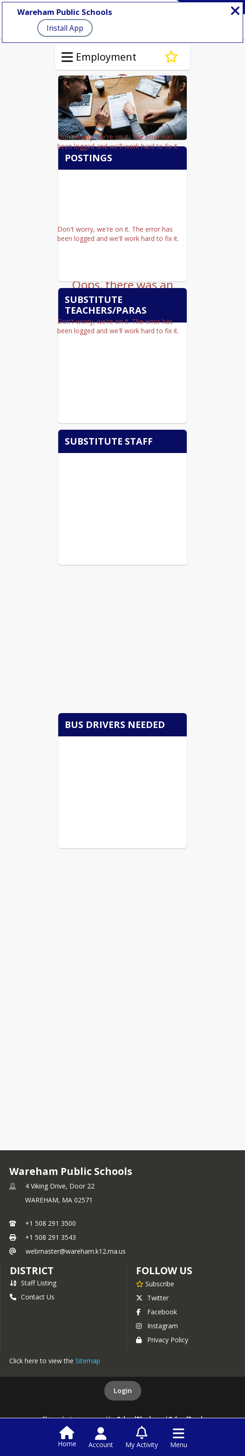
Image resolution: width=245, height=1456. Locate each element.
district (32, 1270)
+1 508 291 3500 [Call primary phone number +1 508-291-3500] (50, 1223)
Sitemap (87, 1360)
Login (123, 1390)
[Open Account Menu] (100, 1437)
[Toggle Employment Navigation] (67, 57)
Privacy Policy (162, 1339)
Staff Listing (33, 1282)
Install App (65, 28)
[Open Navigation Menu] (178, 1437)
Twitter (152, 1297)
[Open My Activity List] (141, 1437)
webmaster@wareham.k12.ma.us (76, 1251)
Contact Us (32, 1296)
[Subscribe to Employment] (171, 56)
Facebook (156, 1311)
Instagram (157, 1325)
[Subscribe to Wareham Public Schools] (155, 1283)
